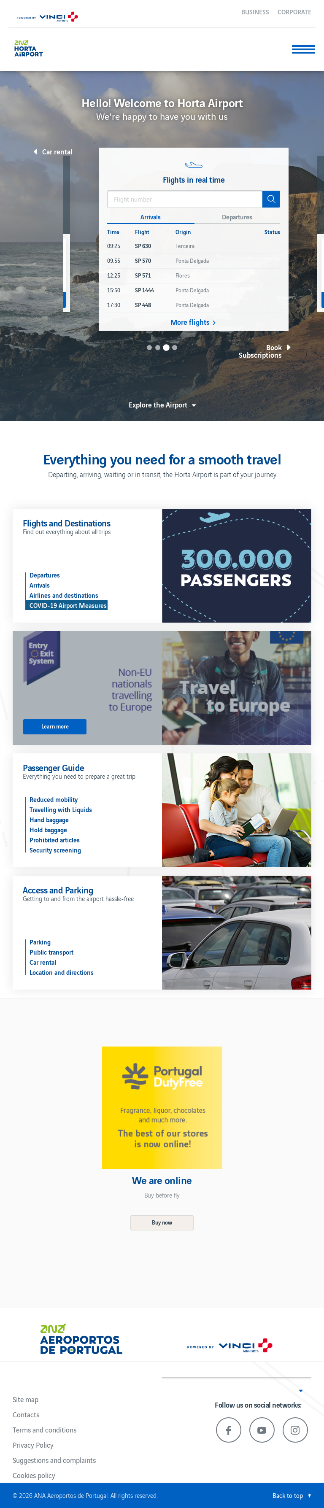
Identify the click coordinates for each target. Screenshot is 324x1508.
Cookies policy (34, 1475)
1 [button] (149, 347)
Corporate (294, 11)
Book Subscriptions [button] (260, 351)
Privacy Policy (33, 1445)
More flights (190, 322)
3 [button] (166, 347)
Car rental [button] (57, 151)
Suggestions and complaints (54, 1460)
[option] (194, 239)
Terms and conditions (44, 1429)
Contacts (26, 1414)
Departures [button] (237, 216)
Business (255, 11)
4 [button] (174, 347)
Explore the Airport (158, 404)
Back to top (288, 1495)
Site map (25, 1399)
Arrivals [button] (150, 216)
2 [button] (157, 347)
